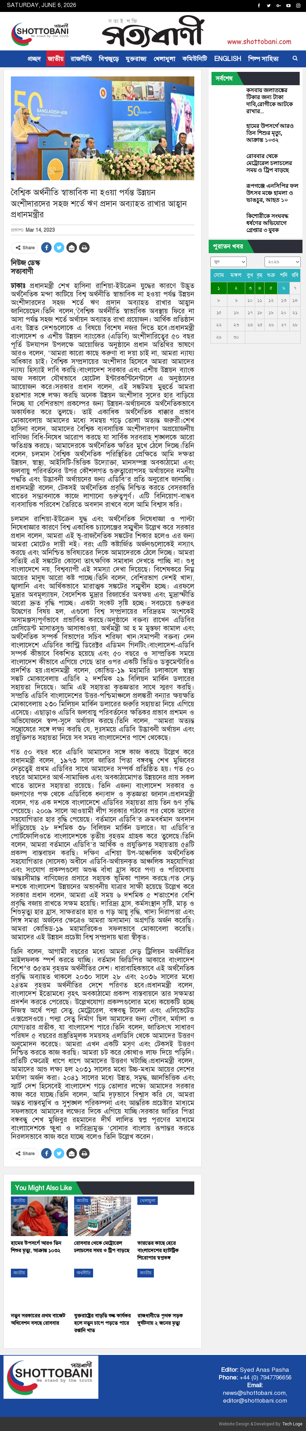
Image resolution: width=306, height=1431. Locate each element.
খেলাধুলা (164, 59)
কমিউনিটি (194, 59)
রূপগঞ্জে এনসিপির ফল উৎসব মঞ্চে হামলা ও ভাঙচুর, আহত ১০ (272, 193)
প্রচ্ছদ (34, 59)
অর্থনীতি (84, 1272)
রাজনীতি (81, 59)
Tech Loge (292, 1424)
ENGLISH (227, 59)
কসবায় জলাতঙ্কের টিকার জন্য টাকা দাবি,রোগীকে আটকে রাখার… (269, 101)
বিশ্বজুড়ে (109, 59)
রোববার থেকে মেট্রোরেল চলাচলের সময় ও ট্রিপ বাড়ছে (269, 163)
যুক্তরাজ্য (136, 59)
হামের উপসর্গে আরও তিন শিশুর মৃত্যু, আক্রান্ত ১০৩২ (270, 133)
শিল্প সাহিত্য (263, 59)
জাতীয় (56, 59)
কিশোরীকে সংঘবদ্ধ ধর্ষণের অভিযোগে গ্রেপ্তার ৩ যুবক (267, 223)
